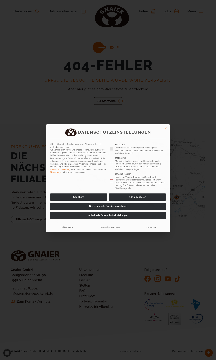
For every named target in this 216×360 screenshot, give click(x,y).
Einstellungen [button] (56, 131)
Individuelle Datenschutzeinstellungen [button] (108, 174)
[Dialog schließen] (165, 87)
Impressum (151, 186)
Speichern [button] (78, 156)
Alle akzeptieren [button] (137, 156)
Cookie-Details (66, 186)
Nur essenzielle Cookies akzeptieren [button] (108, 165)
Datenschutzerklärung (60, 129)
